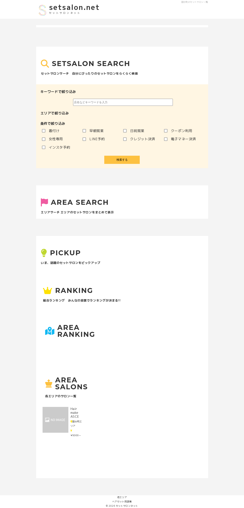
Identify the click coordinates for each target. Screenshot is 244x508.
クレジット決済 (139, 139)
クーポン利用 (178, 130)
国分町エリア (76, 424)
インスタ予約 (56, 147)
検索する (122, 159)
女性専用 (52, 139)
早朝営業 (93, 130)
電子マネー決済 (180, 139)
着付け (51, 130)
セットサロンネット (127, 506)
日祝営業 (133, 130)
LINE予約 (94, 139)
